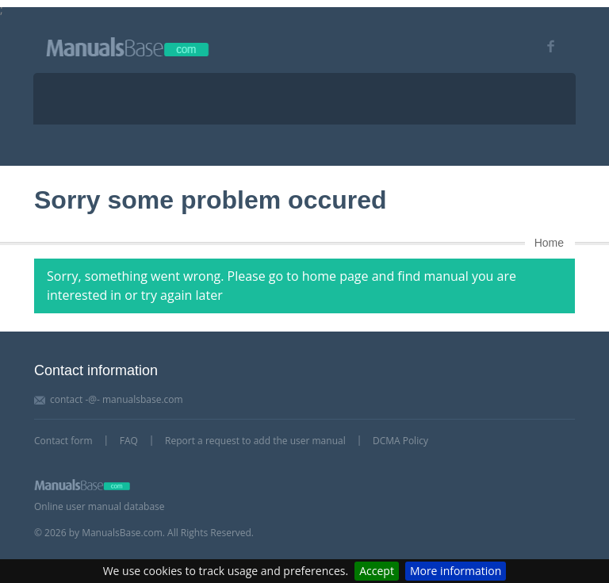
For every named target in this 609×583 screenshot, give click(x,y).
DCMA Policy (400, 440)
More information (455, 570)
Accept (376, 570)
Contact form (63, 440)
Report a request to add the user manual (255, 440)
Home (549, 242)
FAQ (129, 440)
